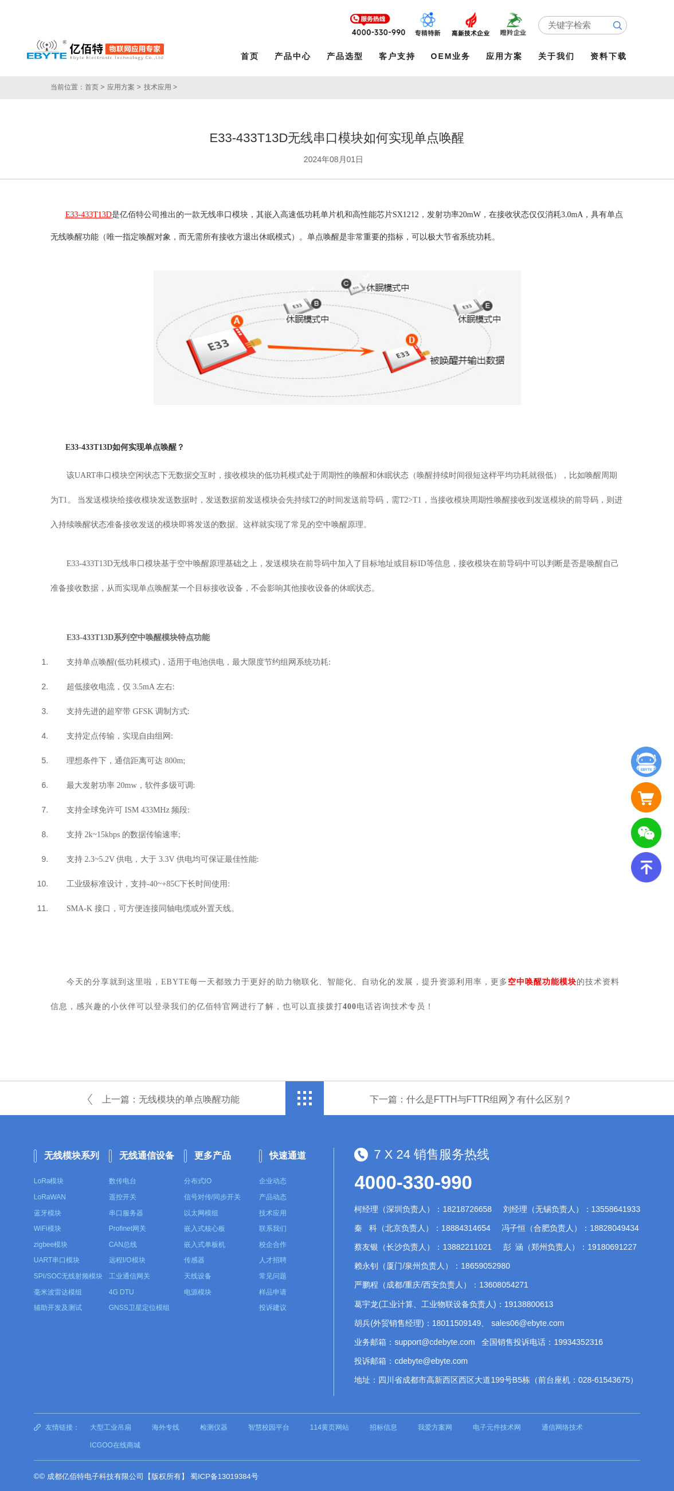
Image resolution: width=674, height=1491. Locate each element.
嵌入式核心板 (204, 1227)
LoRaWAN (50, 1196)
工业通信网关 (129, 1275)
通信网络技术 (562, 1426)
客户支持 (398, 56)
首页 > (94, 86)
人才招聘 (273, 1259)
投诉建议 (273, 1306)
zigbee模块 (51, 1243)
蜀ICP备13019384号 (224, 1475)
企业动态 (273, 1180)
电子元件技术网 (497, 1426)
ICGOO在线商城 (115, 1444)
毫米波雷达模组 (58, 1291)
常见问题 (273, 1275)
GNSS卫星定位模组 (139, 1306)
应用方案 (506, 56)
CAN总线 (123, 1243)
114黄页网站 (329, 1426)
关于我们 (557, 56)
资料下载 (609, 56)
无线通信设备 (146, 1154)
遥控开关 (122, 1196)
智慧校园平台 (268, 1426)
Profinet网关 (127, 1227)
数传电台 (122, 1180)
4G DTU (121, 1291)
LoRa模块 (49, 1180)
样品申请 (273, 1291)
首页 (251, 56)
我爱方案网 (435, 1426)
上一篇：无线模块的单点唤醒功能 (171, 1098)
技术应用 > (160, 86)
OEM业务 (452, 56)
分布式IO (198, 1180)
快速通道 (287, 1154)
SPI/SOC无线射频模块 (68, 1275)
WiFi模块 (47, 1227)
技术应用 (273, 1212)
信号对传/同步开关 (212, 1196)
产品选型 (346, 56)
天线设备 (197, 1275)
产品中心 (294, 56)
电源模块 (197, 1291)
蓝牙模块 (47, 1212)
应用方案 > (123, 86)
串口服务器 (126, 1212)
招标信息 (383, 1426)
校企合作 (273, 1243)
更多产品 (212, 1154)
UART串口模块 (57, 1259)
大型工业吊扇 (110, 1426)
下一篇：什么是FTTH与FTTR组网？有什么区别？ (471, 1098)
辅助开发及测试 (58, 1306)
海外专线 (165, 1426)
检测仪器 (214, 1426)
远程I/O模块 (127, 1259)
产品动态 (273, 1196)
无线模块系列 (71, 1154)
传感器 (194, 1259)
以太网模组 (201, 1212)
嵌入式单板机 (204, 1243)
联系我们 (273, 1227)
